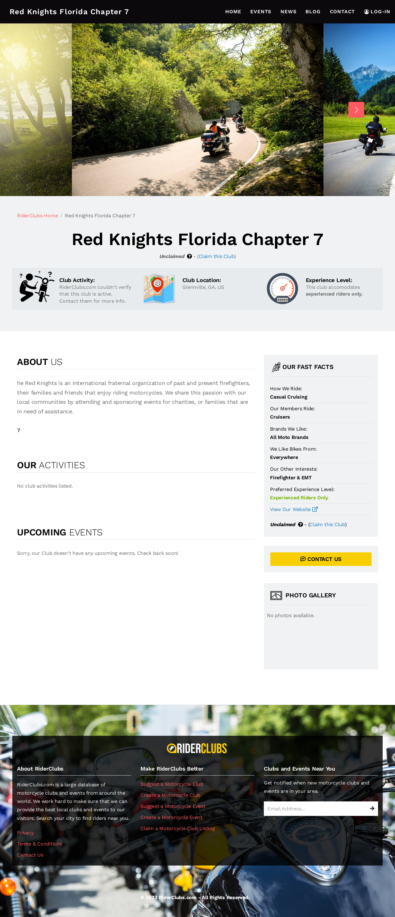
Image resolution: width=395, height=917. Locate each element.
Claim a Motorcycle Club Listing (177, 828)
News (288, 11)
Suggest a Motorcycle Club (171, 784)
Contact (342, 11)
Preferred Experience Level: (302, 489)
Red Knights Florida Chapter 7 (69, 11)
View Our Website (294, 509)
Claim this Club (216, 256)
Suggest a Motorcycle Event (173, 806)
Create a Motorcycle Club (170, 795)
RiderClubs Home (37, 216)
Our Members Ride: (292, 408)
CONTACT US (321, 559)
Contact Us (30, 855)
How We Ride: (286, 388)
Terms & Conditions (39, 844)
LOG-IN (377, 11)
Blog (313, 11)
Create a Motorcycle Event (171, 817)
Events (260, 11)
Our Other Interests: (294, 469)
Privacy (25, 833)
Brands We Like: (288, 429)
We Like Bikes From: (293, 449)
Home (233, 11)
